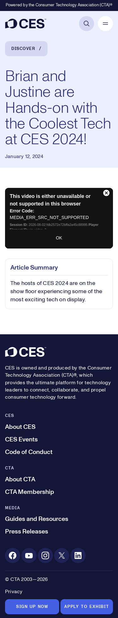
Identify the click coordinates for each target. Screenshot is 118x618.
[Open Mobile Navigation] (105, 23)
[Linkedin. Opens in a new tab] (78, 555)
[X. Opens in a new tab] (61, 555)
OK (59, 237)
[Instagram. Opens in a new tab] (45, 555)
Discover (23, 48)
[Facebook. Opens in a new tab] (12, 555)
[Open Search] (86, 23)
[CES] (25, 24)
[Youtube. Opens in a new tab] (29, 555)
